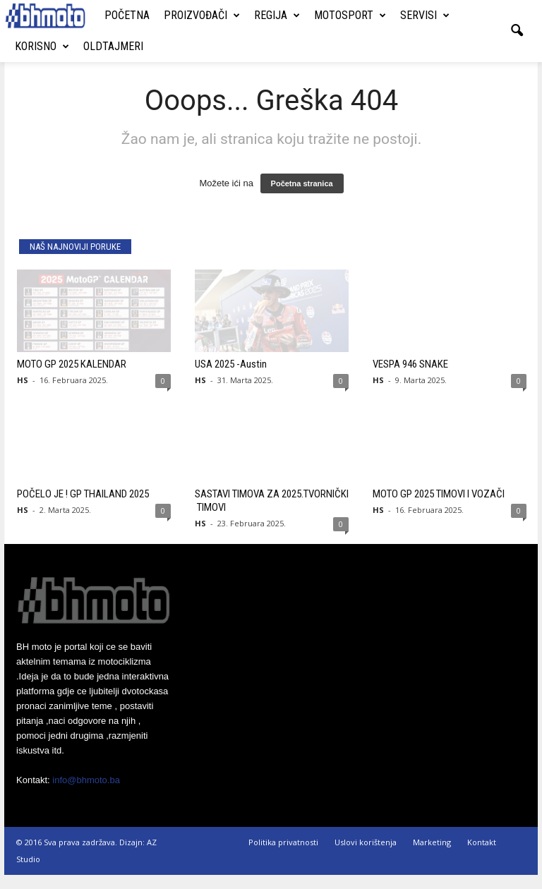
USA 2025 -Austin (231, 378)
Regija (277, 15)
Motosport (350, 15)
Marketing (432, 856)
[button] (516, 31)
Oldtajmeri (113, 46)
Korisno (42, 46)
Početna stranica (302, 197)
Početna (127, 15)
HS (22, 394)
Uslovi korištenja (366, 856)
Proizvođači (202, 15)
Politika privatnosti (283, 856)
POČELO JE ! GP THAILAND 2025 (83, 508)
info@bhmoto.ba (86, 794)
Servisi (425, 15)
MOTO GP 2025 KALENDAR (71, 378)
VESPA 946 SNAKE (410, 378)
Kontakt (481, 856)
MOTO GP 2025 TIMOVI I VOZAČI (439, 508)
